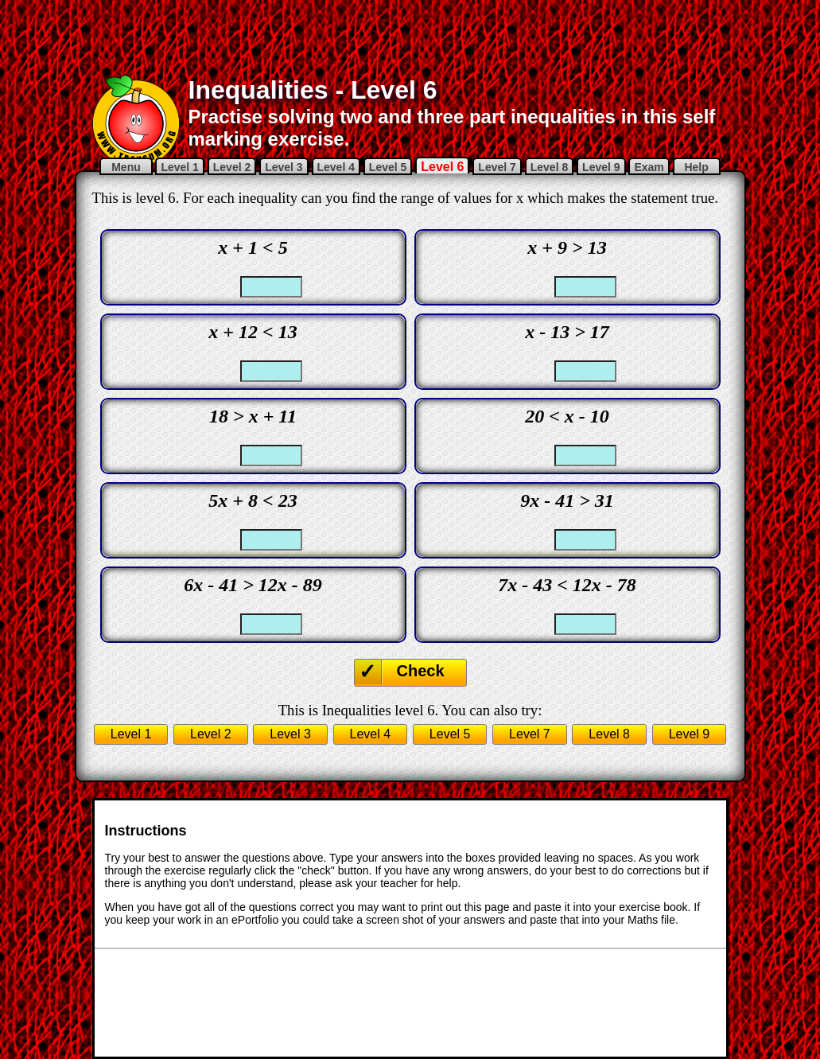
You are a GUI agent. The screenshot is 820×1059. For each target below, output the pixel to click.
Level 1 (179, 167)
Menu (125, 167)
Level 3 (283, 167)
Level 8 (549, 167)
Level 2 (232, 167)
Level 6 (442, 166)
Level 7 (496, 167)
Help (696, 167)
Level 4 (336, 167)
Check (421, 670)
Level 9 (601, 167)
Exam (648, 167)
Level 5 (387, 167)
